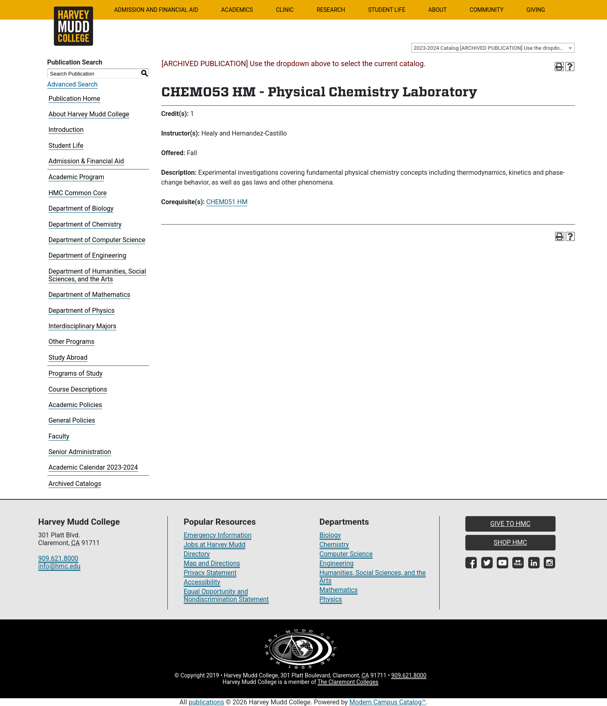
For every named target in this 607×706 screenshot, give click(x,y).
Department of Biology (81, 208)
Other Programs (72, 341)
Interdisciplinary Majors (82, 326)
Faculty (59, 436)
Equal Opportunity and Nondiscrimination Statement (226, 595)
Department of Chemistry (85, 224)
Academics (237, 10)
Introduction (66, 130)
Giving (536, 10)
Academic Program (77, 177)
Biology (330, 535)
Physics (331, 599)
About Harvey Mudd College (89, 114)
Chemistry (334, 544)
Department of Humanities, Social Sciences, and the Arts (97, 275)
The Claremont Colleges (348, 682)
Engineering (337, 563)
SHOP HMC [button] (510, 542)
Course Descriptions (78, 389)
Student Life (386, 10)
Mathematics (339, 590)
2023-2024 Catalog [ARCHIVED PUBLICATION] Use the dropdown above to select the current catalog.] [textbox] (494, 48)
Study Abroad (68, 357)
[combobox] (493, 48)
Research (331, 10)
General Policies (72, 420)
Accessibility (202, 582)
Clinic (284, 10)
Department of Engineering (88, 255)
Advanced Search (72, 84)
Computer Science (346, 554)
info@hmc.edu (59, 566)
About (437, 10)
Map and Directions (212, 563)
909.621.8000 (58, 558)
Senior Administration (80, 452)
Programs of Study (75, 373)
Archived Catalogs (75, 484)
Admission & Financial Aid (86, 161)
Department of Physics (82, 310)
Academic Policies (75, 405)
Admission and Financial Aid (156, 10)
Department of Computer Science (97, 240)
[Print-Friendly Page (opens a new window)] (559, 66)
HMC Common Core (78, 193)
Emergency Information (217, 535)
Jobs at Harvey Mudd (214, 544)
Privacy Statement (210, 573)
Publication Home (74, 98)
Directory (197, 554)
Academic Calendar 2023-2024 (93, 467)
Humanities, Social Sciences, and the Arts (373, 576)
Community (487, 10)
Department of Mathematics (90, 294)
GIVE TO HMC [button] (510, 524)
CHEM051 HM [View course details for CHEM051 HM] (226, 202)
